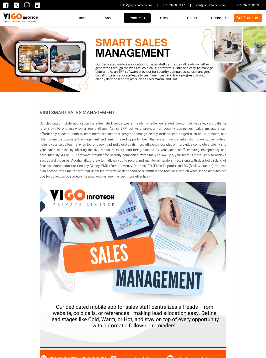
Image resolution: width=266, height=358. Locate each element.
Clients (165, 18)
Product (135, 18)
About (109, 18)
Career (192, 18)
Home (82, 18)
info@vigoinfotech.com (211, 5)
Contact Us (219, 18)
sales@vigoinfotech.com (136, 5)
